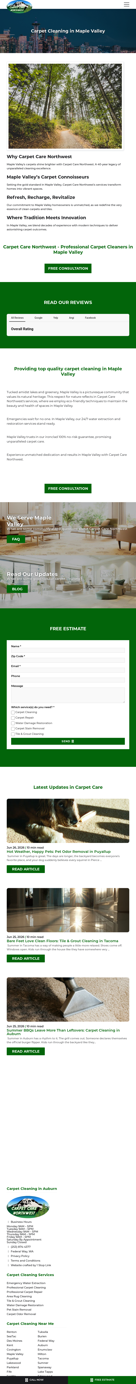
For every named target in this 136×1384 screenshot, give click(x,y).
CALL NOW (34, 1380)
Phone (15, 676)
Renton (12, 1332)
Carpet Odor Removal (21, 1314)
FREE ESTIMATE (102, 1380)
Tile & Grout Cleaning (29, 734)
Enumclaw (45, 1350)
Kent (10, 1345)
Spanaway (44, 1367)
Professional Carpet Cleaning (26, 1288)
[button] (7, 339)
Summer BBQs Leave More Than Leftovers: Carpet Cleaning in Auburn (63, 1032)
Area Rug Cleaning (19, 1296)
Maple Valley (15, 1354)
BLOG (17, 589)
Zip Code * (18, 656)
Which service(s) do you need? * (32, 707)
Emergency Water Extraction (26, 1283)
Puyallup (12, 1358)
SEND (68, 741)
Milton (42, 1354)
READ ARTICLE (25, 869)
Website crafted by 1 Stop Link (29, 1265)
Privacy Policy (18, 1256)
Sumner (43, 1363)
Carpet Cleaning (26, 712)
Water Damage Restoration (33, 723)
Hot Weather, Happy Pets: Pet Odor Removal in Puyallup (59, 852)
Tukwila (43, 1332)
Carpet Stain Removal (29, 729)
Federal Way (46, 1341)
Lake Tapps (45, 1372)
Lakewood (14, 1363)
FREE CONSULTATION (68, 268)
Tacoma (43, 1358)
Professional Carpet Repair (24, 1292)
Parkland (13, 1367)
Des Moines (14, 1341)
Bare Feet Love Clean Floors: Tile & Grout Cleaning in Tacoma (62, 941)
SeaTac (11, 1336)
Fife (9, 1372)
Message (17, 686)
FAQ (16, 539)
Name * (16, 646)
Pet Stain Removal (19, 1310)
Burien (42, 1336)
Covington (14, 1350)
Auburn (43, 1345)
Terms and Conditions (23, 1260)
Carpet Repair (24, 718)
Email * (16, 666)
